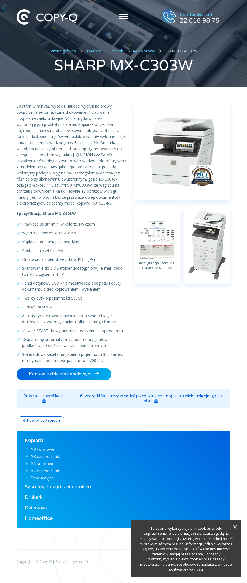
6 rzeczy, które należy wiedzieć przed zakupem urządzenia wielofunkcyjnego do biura (151, 398)
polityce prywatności (186, 569)
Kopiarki (116, 51)
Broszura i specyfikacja (44, 398)
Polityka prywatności (72, 561)
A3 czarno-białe (42, 456)
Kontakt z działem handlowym (64, 374)
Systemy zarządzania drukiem (59, 487)
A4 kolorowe (144, 51)
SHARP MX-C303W (123, 66)
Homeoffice (39, 518)
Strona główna (63, 51)
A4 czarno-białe (42, 470)
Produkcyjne (39, 478)
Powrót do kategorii (42, 420)
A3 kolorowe (40, 449)
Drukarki (34, 497)
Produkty (93, 51)
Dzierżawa (37, 508)
